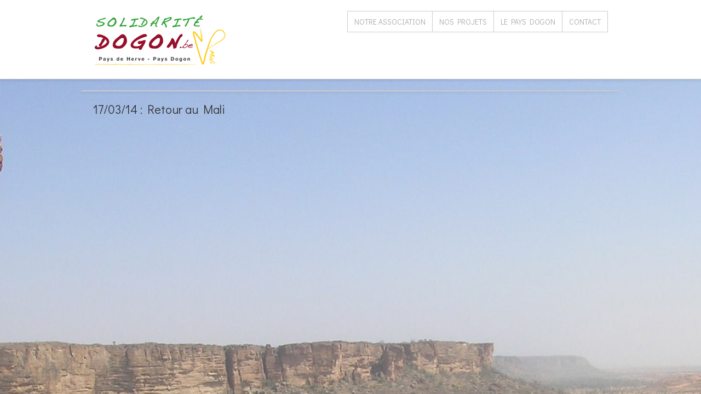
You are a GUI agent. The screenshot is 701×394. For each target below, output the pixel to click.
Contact (585, 21)
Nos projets (463, 21)
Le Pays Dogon (528, 21)
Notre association (390, 21)
